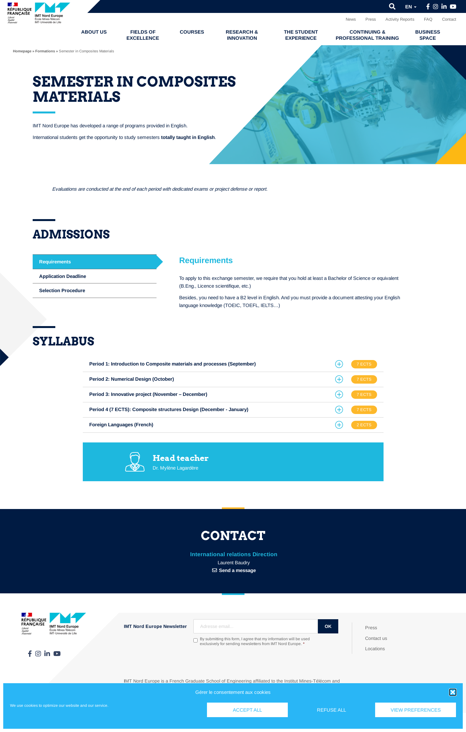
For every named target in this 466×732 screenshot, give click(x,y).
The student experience (301, 35)
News (351, 19)
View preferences (416, 710)
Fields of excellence (142, 35)
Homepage (22, 51)
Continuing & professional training (367, 35)
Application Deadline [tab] (62, 276)
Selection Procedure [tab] (62, 290)
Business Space (427, 35)
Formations (45, 51)
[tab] (233, 364)
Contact (449, 19)
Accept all (247, 710)
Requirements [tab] (55, 261)
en (411, 6)
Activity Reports (399, 19)
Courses (192, 32)
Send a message (237, 570)
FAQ (428, 19)
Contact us (376, 638)
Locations (375, 648)
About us (94, 32)
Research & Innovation (242, 35)
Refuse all (331, 710)
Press (370, 19)
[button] (453, 692)
